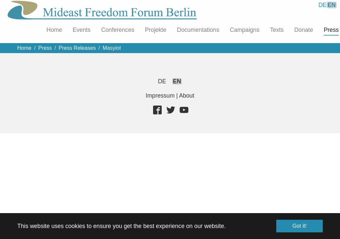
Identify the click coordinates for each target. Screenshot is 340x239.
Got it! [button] (300, 226)
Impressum (160, 95)
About (186, 95)
